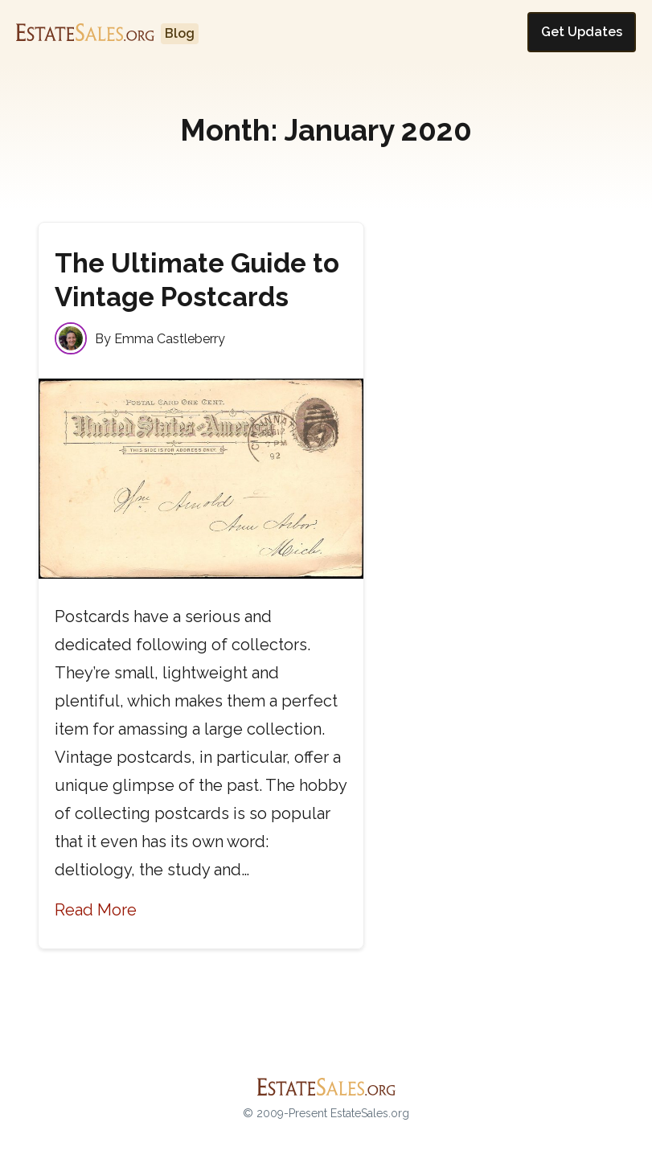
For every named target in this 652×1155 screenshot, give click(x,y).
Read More (96, 909)
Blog (180, 33)
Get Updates (581, 31)
